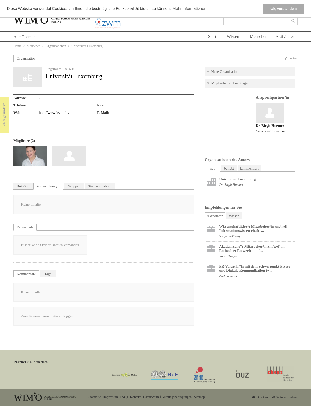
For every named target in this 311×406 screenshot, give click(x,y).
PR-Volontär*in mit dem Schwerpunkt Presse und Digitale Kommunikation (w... (254, 268)
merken (293, 58)
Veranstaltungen (48, 186)
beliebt (229, 168)
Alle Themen (24, 36)
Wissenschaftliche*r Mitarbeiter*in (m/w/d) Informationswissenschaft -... (253, 229)
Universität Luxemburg (271, 131)
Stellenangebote (99, 186)
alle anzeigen (39, 362)
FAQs (124, 397)
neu (212, 168)
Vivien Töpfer (228, 256)
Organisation (26, 58)
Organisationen (56, 46)
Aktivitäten (285, 36)
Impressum (110, 397)
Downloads (25, 227)
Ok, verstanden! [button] (283, 9)
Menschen (258, 36)
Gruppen (74, 186)
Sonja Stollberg (229, 236)
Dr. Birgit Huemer (270, 126)
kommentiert (249, 168)
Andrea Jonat (228, 276)
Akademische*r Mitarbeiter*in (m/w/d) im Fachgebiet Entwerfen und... (252, 248)
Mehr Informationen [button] (189, 9)
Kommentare (26, 274)
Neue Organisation (225, 71)
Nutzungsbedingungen (177, 397)
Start (212, 36)
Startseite (94, 397)
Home (17, 46)
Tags (47, 274)
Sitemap (199, 397)
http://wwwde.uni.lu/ (54, 112)
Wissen (233, 36)
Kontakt (135, 397)
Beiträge (23, 186)
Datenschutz (151, 397)
